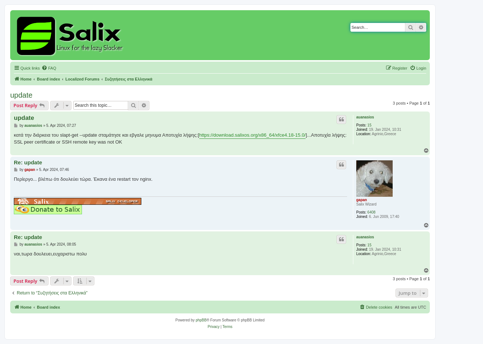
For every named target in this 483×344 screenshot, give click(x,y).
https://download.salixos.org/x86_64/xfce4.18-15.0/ (252, 135)
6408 (372, 212)
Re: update (28, 162)
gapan (361, 200)
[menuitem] (49, 68)
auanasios (365, 117)
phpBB (201, 320)
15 (370, 125)
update (21, 95)
